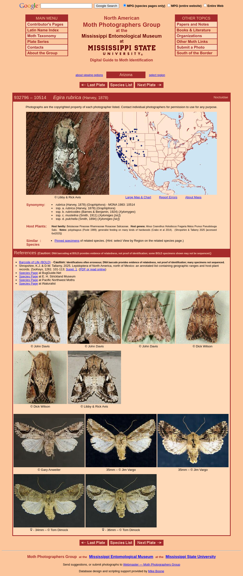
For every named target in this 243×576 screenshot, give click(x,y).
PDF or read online (92, 269)
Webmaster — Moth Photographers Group (151, 564)
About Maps (193, 197)
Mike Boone (156, 571)
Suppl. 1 (71, 269)
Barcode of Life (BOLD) (35, 262)
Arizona (126, 75)
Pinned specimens (67, 240)
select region (157, 75)
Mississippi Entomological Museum (121, 557)
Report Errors (168, 197)
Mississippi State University (191, 557)
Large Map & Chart (138, 197)
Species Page (28, 273)
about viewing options (89, 75)
